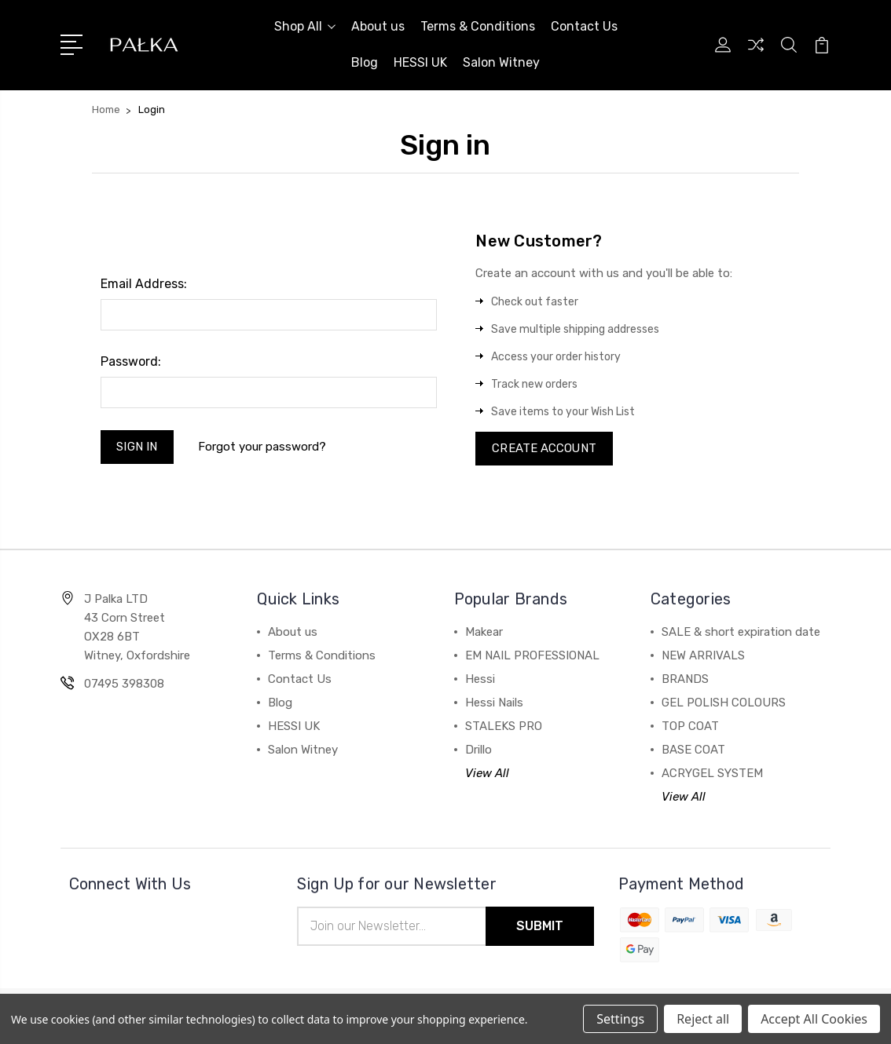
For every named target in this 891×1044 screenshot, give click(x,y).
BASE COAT (693, 750)
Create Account (544, 449)
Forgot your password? (262, 447)
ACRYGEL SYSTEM (712, 774)
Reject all (702, 1019)
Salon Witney (501, 62)
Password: (131, 361)
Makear (484, 633)
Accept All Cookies (814, 1019)
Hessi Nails (494, 703)
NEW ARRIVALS (703, 656)
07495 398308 (124, 684)
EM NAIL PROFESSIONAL (532, 656)
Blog (364, 62)
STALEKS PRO (503, 727)
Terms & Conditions (477, 26)
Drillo (478, 750)
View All (487, 774)
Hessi (480, 680)
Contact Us (584, 26)
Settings (620, 1019)
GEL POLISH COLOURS (724, 703)
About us (378, 26)
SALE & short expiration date (741, 633)
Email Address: (144, 283)
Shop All (305, 26)
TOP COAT (690, 727)
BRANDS (685, 680)
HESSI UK (420, 62)
